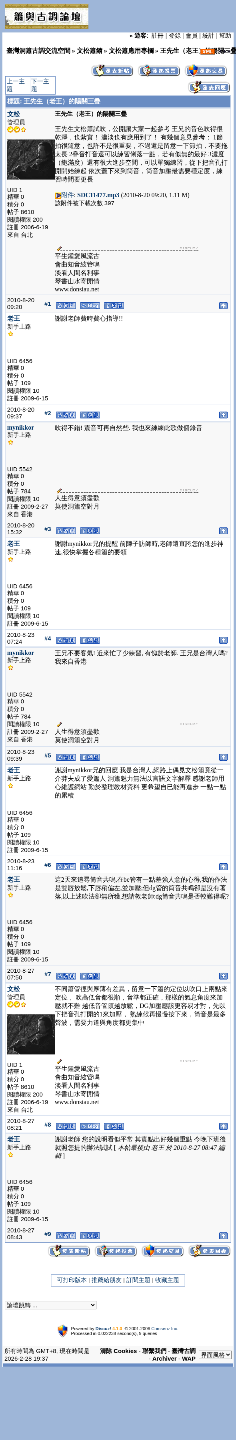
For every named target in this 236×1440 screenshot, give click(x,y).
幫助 (225, 35)
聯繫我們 (154, 1350)
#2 (47, 413)
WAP (189, 1358)
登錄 (175, 35)
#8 (47, 1124)
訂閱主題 (138, 1279)
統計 (208, 35)
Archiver (164, 1358)
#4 (47, 638)
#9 (47, 1233)
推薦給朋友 (107, 1279)
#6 (47, 864)
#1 (47, 303)
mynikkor (20, 427)
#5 (47, 755)
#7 (47, 974)
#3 (47, 528)
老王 (13, 318)
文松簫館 (89, 50)
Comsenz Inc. (164, 1328)
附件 (67, 195)
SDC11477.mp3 (98, 195)
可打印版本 (72, 1279)
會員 (192, 35)
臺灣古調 (184, 1350)
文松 (13, 114)
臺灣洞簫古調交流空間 (38, 50)
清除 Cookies (118, 1350)
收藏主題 (167, 1279)
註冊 (158, 35)
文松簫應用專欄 (131, 50)
